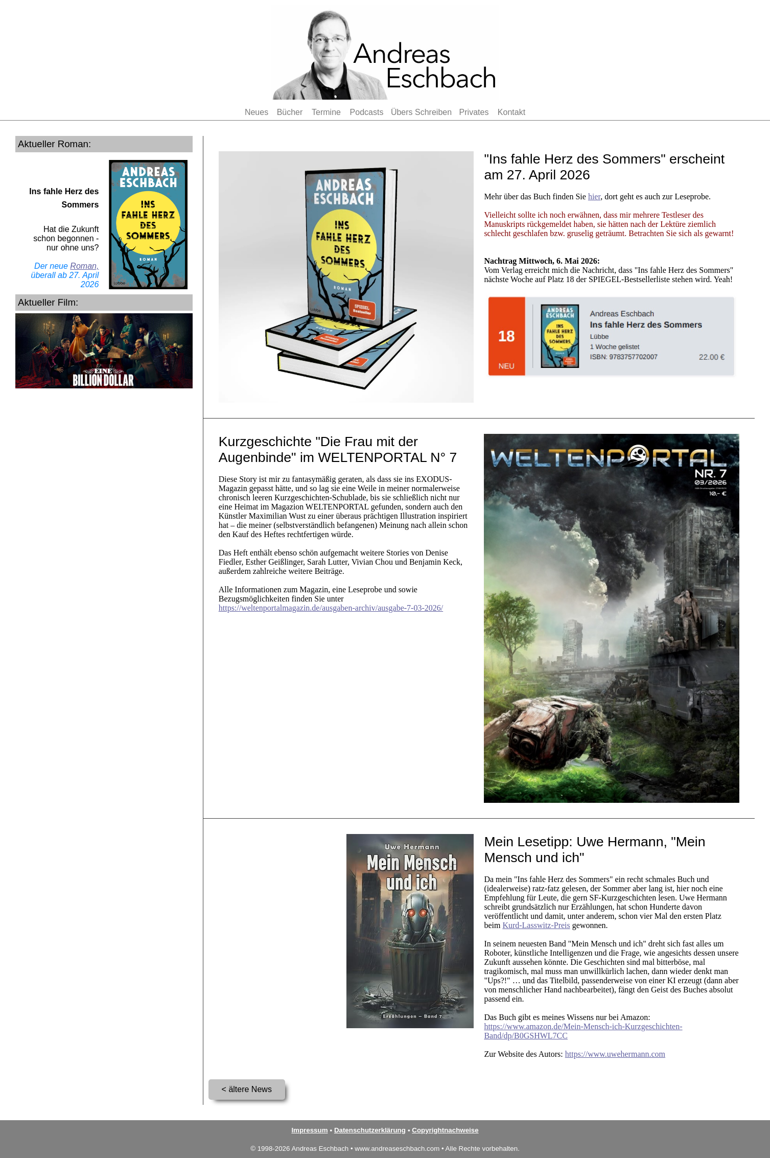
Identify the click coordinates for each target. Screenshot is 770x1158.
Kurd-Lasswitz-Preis (536, 925)
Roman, (84, 266)
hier (594, 196)
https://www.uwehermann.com (615, 1054)
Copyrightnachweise (445, 1130)
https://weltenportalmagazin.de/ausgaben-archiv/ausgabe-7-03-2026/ (331, 608)
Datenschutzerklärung (370, 1130)
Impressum (309, 1130)
